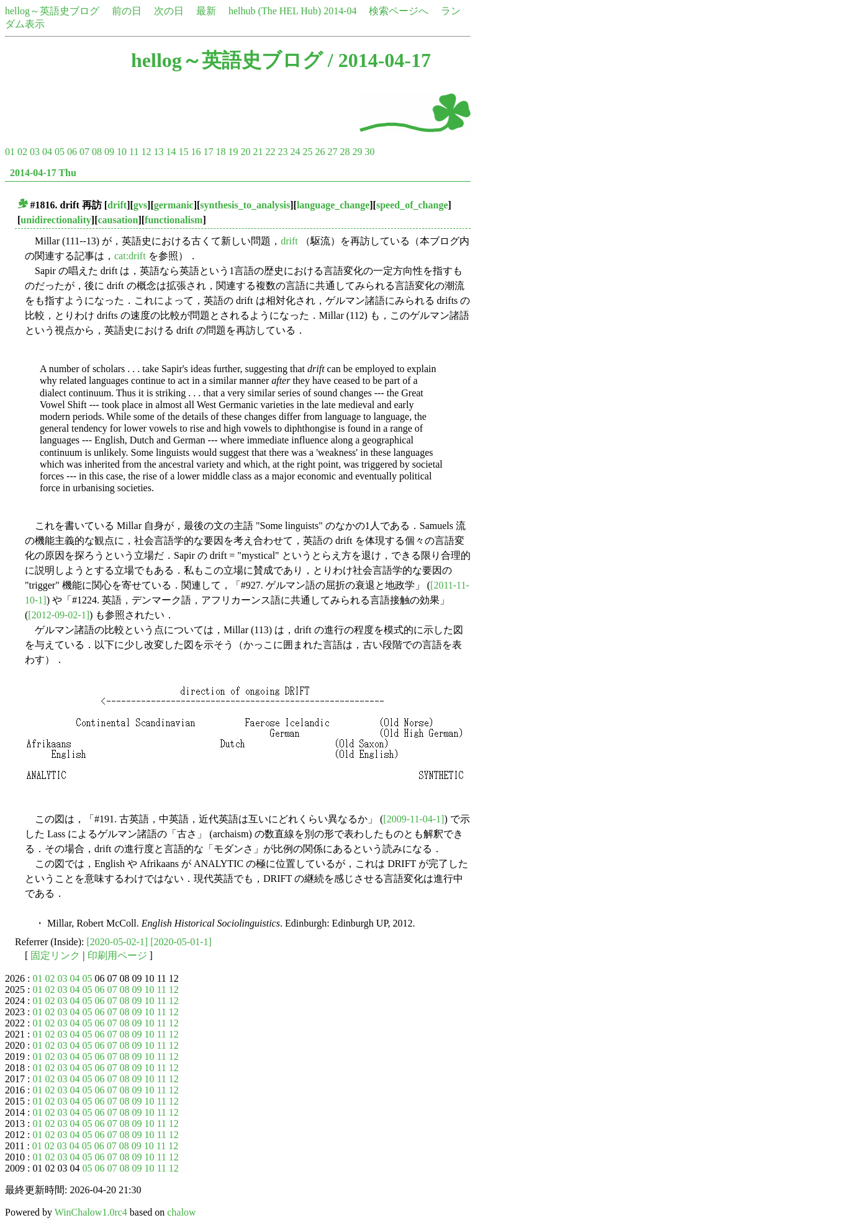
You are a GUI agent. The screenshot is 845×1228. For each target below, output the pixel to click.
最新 (206, 11)
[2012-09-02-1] (58, 615)
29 (357, 151)
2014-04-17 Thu (43, 172)
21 (258, 151)
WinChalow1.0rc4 (91, 1212)
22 (270, 151)
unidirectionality (55, 220)
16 (196, 151)
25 (307, 151)
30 (369, 151)
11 (133, 151)
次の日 (169, 11)
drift (117, 205)
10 (122, 151)
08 (97, 151)
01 (10, 151)
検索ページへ (398, 11)
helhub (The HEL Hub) (274, 11)
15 (183, 151)
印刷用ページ (117, 955)
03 (35, 151)
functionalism (173, 220)
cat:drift (130, 256)
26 (320, 151)
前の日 (127, 11)
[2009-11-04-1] (413, 819)
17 (208, 151)
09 (109, 151)
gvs (140, 205)
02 (22, 151)
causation (117, 220)
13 (158, 151)
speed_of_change (412, 205)
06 (72, 151)
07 (84, 151)
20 (245, 151)
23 (282, 151)
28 (345, 151)
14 (171, 151)
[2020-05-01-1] (181, 942)
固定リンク (55, 955)
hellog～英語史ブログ (52, 11)
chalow (181, 1212)
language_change (333, 205)
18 (220, 151)
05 (60, 151)
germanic (174, 205)
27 (332, 151)
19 (233, 151)
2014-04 (339, 11)
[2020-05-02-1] (117, 942)
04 (47, 151)
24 (295, 151)
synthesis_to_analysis (245, 205)
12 (146, 151)
